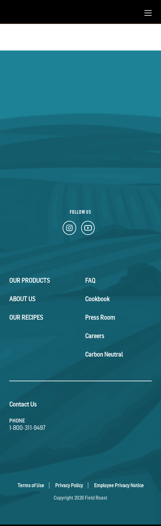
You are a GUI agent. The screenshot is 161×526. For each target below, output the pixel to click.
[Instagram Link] (69, 229)
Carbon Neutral (104, 354)
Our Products (29, 280)
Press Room (100, 317)
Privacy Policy (69, 485)
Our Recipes (26, 317)
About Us (22, 299)
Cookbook (97, 299)
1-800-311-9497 (27, 427)
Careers (94, 336)
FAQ (90, 280)
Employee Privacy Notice (119, 485)
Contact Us (23, 404)
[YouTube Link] (88, 229)
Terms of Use (31, 485)
